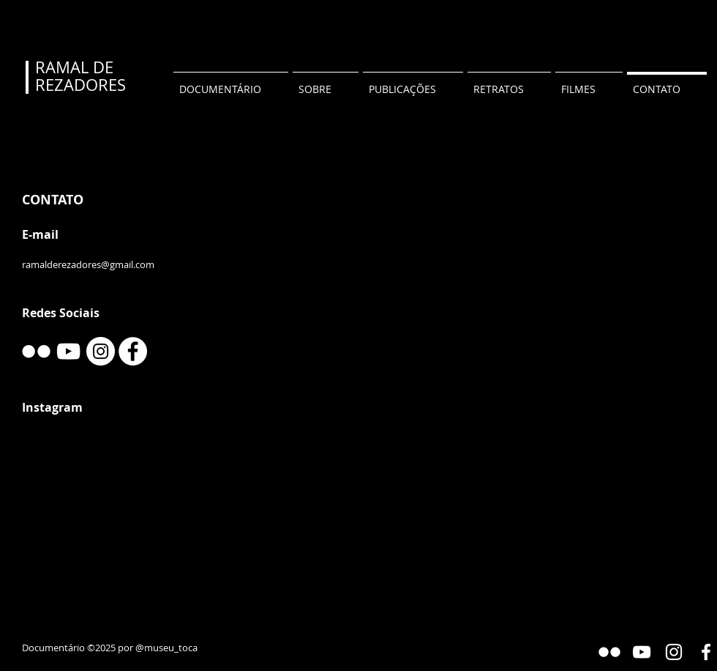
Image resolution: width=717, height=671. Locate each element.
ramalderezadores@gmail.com (88, 264)
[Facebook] (133, 351)
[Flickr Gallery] (609, 652)
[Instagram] (100, 351)
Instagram (52, 407)
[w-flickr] (36, 351)
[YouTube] (68, 351)
